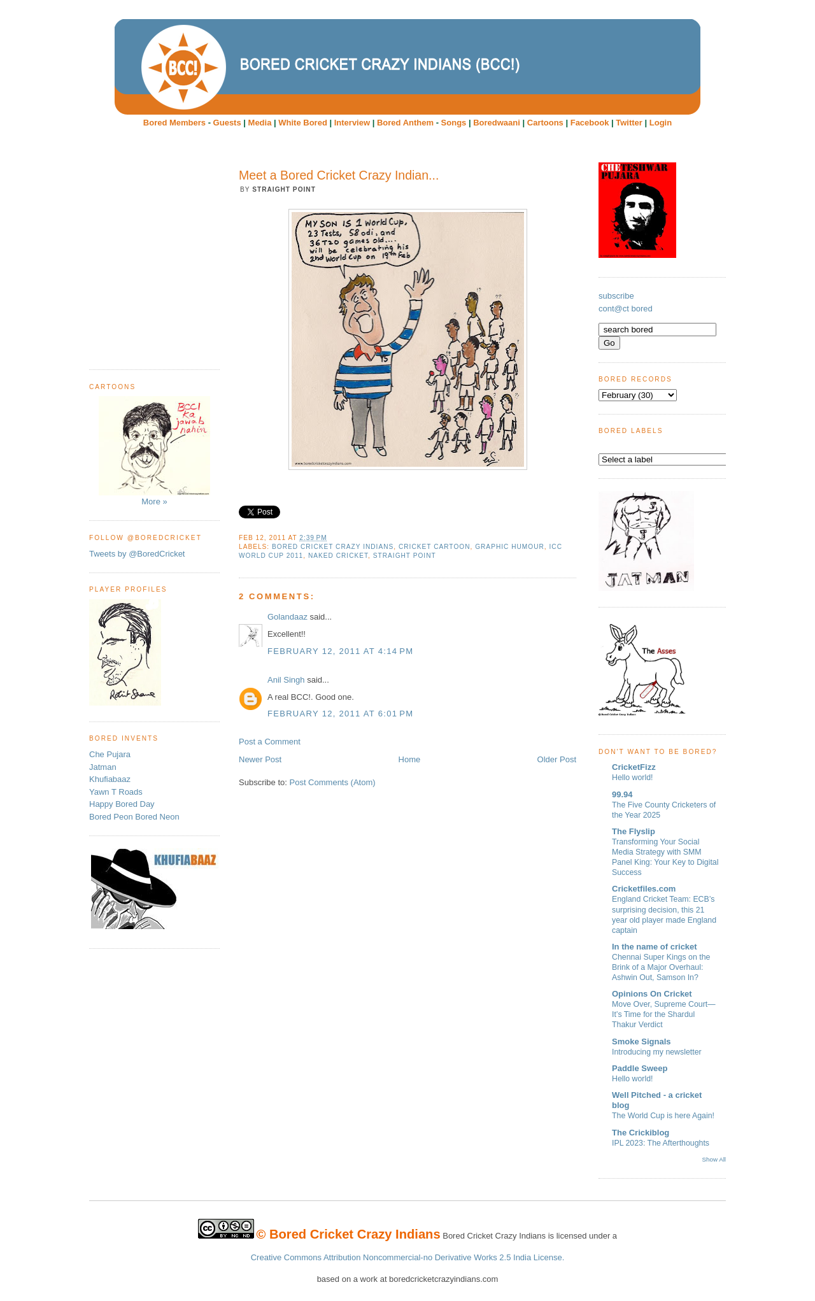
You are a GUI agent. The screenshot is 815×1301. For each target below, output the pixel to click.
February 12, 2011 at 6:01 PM (340, 713)
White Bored (302, 122)
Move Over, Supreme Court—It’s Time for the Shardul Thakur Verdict (664, 1014)
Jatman (103, 767)
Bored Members (174, 122)
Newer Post (260, 759)
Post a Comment (270, 741)
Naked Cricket (338, 555)
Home (410, 759)
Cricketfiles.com (644, 888)
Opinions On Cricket (652, 994)
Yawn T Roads (116, 792)
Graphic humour (509, 546)
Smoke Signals (641, 1041)
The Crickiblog (640, 1132)
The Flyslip (633, 831)
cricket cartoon (435, 546)
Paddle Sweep (639, 1068)
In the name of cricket (654, 946)
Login (660, 122)
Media (260, 122)
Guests (227, 122)
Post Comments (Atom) (333, 782)
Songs (454, 122)
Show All (714, 1159)
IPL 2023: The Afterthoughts (660, 1143)
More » (154, 451)
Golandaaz (287, 617)
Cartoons (545, 122)
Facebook (589, 122)
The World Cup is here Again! (663, 1115)
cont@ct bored (626, 308)
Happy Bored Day (122, 804)
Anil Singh (286, 680)
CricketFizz (634, 767)
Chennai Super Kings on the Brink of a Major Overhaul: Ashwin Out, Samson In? (661, 967)
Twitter (629, 122)
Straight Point (404, 555)
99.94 (622, 794)
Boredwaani (496, 122)
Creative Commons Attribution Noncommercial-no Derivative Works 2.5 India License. (408, 1257)
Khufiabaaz (110, 779)
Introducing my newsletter (657, 1052)
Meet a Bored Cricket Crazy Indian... (339, 175)
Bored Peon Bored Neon (134, 816)
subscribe (616, 296)
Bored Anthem (405, 122)
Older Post (556, 759)
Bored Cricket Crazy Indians (332, 546)
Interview (352, 122)
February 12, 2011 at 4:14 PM (340, 651)
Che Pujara (110, 754)
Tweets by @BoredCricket (137, 553)
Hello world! (632, 777)
